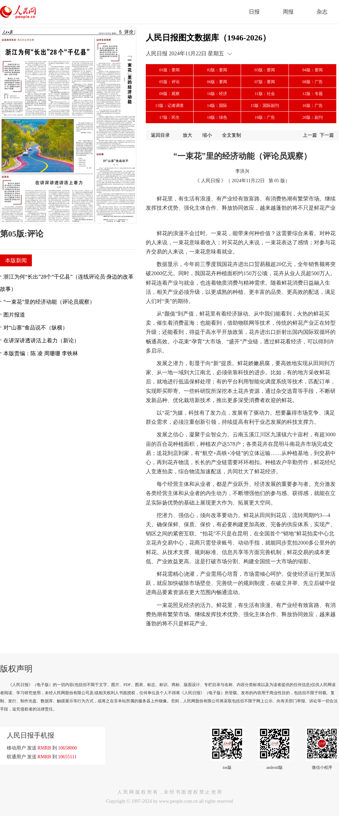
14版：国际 (217, 105)
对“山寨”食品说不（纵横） (35, 327)
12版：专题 (312, 93)
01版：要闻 (169, 70)
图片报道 (14, 315)
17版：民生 (169, 117)
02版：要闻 (217, 70)
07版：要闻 (265, 81)
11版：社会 (265, 93)
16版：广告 (312, 105)
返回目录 (160, 135)
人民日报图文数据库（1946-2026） (208, 37)
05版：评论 (169, 81)
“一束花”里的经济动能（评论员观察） (49, 302)
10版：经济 (217, 93)
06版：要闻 (217, 81)
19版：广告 (265, 117)
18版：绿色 (217, 117)
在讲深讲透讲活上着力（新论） (41, 340)
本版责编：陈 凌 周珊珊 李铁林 (40, 353)
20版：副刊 (312, 117)
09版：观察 (169, 93)
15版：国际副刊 (265, 105)
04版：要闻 (312, 70)
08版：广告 (312, 81)
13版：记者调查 (169, 105)
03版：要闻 (265, 70)
